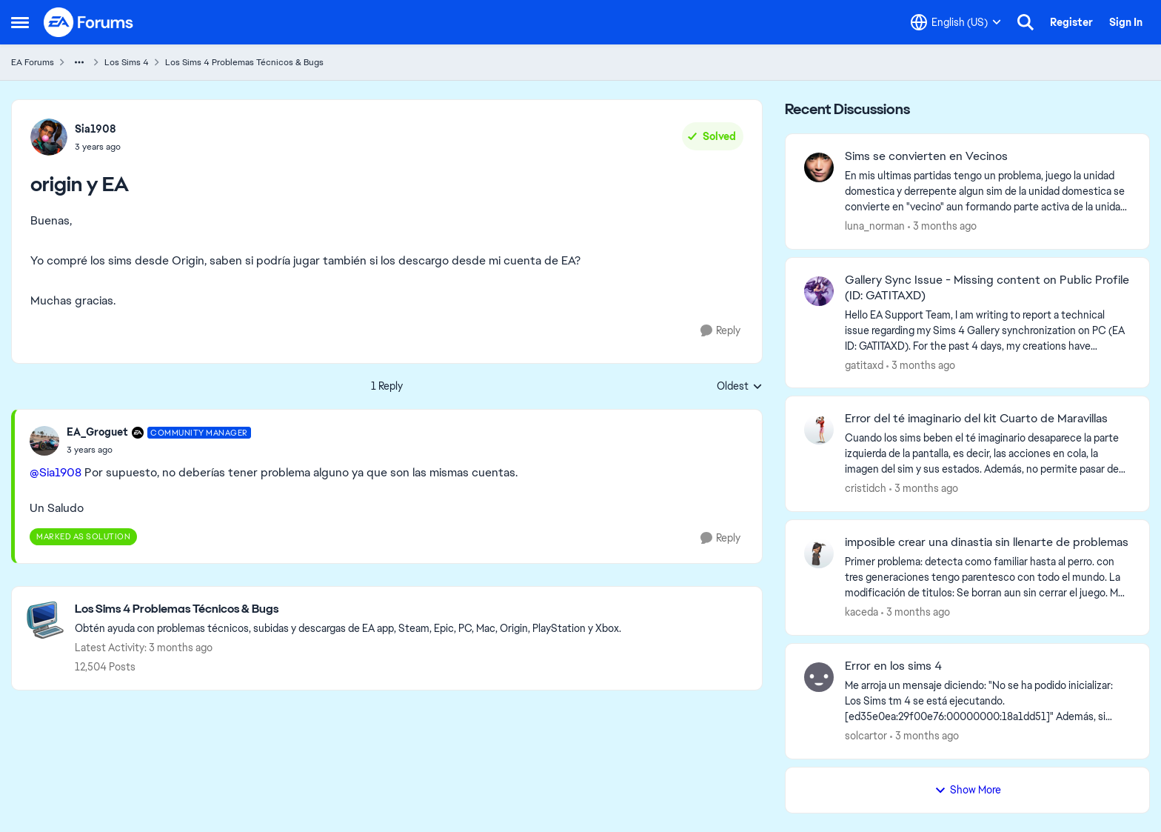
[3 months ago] (942, 226)
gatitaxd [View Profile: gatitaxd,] (864, 364)
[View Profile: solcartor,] (819, 677)
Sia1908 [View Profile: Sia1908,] (95, 129)
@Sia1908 (55, 472)
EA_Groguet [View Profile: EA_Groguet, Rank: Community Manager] (97, 432)
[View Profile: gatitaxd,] (819, 291)
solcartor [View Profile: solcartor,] (866, 735)
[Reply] (720, 331)
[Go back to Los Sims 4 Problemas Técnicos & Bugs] (348, 609)
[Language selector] (956, 22)
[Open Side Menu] (20, 22)
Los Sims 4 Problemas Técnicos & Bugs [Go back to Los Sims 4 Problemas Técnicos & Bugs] (244, 62)
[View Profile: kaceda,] (819, 553)
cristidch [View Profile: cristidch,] (865, 488)
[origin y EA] (159, 449)
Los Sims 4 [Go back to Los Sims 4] (126, 62)
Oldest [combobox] (740, 386)
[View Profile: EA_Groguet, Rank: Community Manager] (44, 441)
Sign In (1125, 22)
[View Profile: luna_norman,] (819, 167)
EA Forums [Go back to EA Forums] (32, 62)
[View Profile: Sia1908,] (48, 137)
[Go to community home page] (89, 22)
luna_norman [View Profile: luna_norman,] (875, 226)
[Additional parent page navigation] (79, 62)
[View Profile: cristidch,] (819, 430)
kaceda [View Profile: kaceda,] (861, 612)
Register (1071, 22)
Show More (967, 789)
